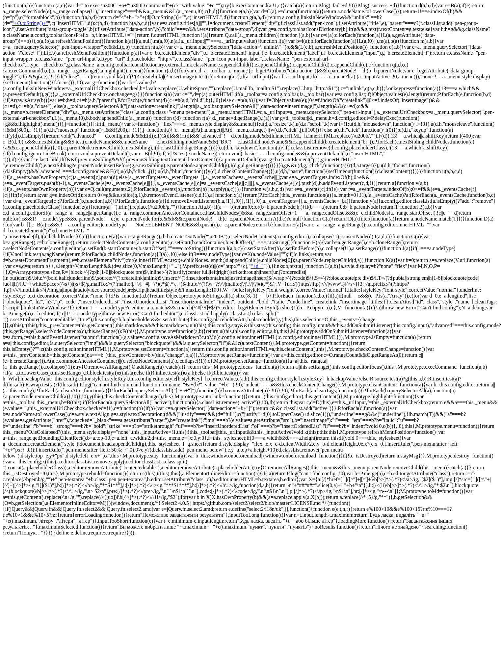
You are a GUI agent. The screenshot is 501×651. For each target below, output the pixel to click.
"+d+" (257, 266)
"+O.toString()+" (30, 23)
